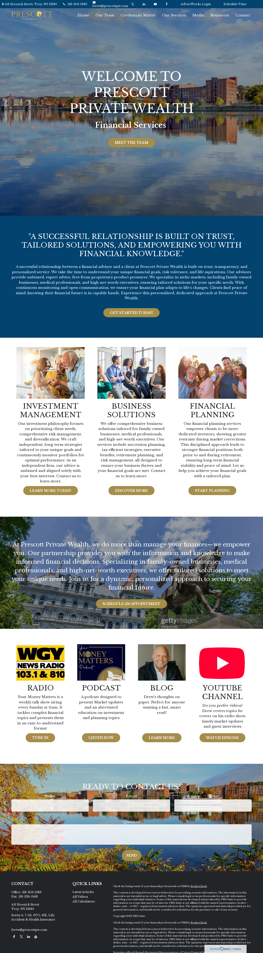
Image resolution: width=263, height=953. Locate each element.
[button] (83, 15)
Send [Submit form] (131, 855)
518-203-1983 (74, 4)
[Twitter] (132, 4)
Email (131, 796)
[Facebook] (166, 4)
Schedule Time (235, 4)
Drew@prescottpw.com (110, 4)
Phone (213, 796)
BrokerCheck (199, 886)
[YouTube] (155, 4)
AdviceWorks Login (196, 4)
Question (131, 822)
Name (50, 796)
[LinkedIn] (144, 4)
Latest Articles (83, 892)
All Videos (80, 897)
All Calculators (84, 901)
